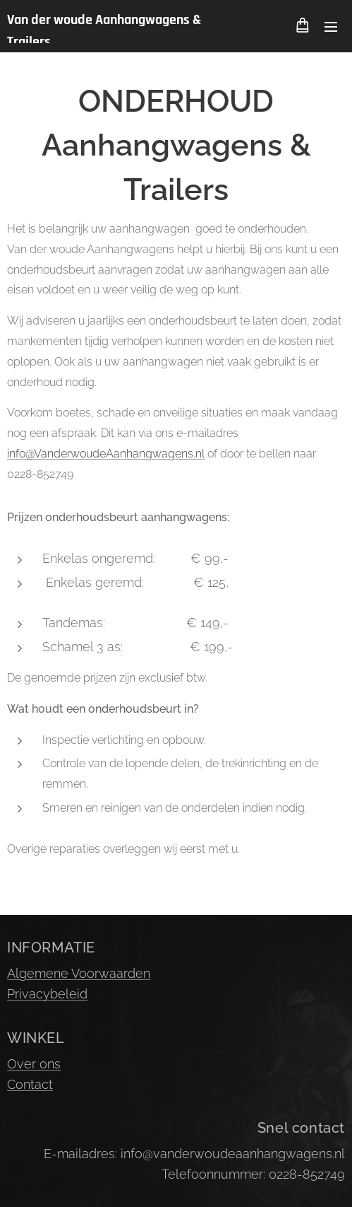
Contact (30, 1084)
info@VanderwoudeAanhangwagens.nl (106, 453)
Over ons (34, 1063)
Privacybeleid (47, 993)
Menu (330, 27)
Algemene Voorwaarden (78, 973)
